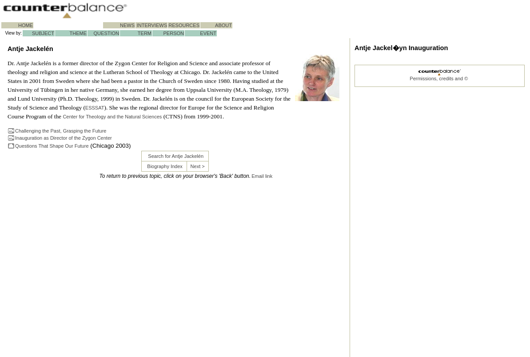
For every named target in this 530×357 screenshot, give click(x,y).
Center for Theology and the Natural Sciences (112, 116)
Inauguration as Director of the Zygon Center (63, 138)
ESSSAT (94, 107)
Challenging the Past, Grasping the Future (60, 130)
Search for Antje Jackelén (175, 156)
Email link (261, 176)
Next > (198, 166)
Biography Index (165, 166)
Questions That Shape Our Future (52, 146)
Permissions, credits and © (439, 78)
